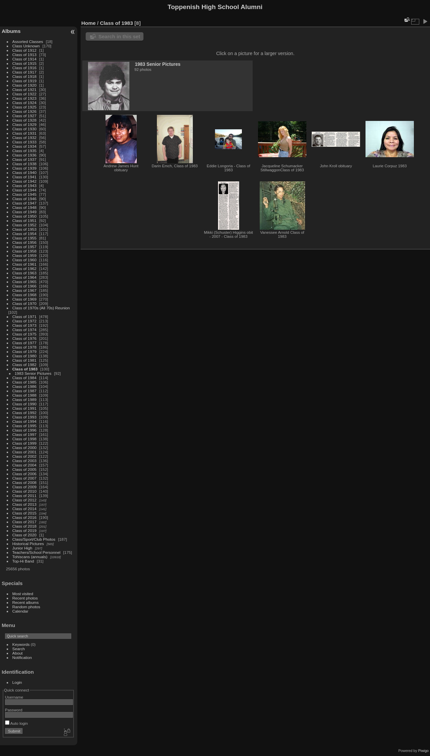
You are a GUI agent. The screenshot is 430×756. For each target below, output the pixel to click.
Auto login (16, 723)
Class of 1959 (24, 255)
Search (18, 649)
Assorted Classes (27, 41)
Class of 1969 (24, 299)
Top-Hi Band (23, 561)
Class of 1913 (24, 54)
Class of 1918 (24, 76)
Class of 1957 (24, 246)
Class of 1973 (24, 325)
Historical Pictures (28, 543)
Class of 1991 (24, 408)
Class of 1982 (24, 364)
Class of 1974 (24, 329)
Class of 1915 (24, 63)
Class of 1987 (24, 391)
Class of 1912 (24, 50)
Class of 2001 (24, 452)
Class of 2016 (24, 517)
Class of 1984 (24, 377)
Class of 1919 (24, 81)
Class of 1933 (24, 142)
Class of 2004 (24, 465)
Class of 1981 (24, 360)
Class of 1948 (24, 207)
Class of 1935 (24, 150)
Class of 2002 (24, 456)
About (17, 653)
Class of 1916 (24, 67)
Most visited (22, 593)
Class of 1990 (24, 404)
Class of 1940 (24, 172)
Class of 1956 (24, 242)
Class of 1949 (24, 212)
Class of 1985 (24, 382)
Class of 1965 (24, 281)
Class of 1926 (24, 111)
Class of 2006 (24, 474)
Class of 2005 (24, 469)
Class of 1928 (24, 120)
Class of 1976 (24, 338)
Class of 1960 (24, 260)
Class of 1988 (24, 395)
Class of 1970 (24, 303)
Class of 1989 (24, 399)
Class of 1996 (24, 430)
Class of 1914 (24, 59)
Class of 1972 (24, 321)
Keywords (21, 644)
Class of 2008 (24, 482)
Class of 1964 (24, 277)
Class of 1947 (24, 203)
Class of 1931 (24, 133)
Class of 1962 (24, 268)
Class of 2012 (24, 500)
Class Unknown (26, 46)
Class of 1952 (24, 225)
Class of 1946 (24, 198)
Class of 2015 (24, 513)
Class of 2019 (24, 530)
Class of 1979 (24, 351)
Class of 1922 (24, 94)
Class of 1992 (24, 412)
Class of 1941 (24, 177)
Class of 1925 (24, 107)
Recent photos (25, 598)
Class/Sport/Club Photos (33, 539)
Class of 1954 (24, 233)
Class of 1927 (24, 116)
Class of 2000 (24, 447)
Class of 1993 (24, 417)
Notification (22, 657)
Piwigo (423, 751)
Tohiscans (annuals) (30, 556)
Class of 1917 (24, 72)
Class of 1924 (24, 102)
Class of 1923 (24, 98)
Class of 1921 (24, 89)
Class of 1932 (24, 137)
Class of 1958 (24, 251)
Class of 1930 (24, 129)
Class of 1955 (24, 238)
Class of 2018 (24, 526)
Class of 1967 (24, 290)
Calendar (20, 611)
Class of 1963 (24, 273)
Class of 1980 (24, 356)
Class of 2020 (24, 535)
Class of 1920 (24, 85)
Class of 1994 (24, 421)
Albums (11, 31)
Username (14, 697)
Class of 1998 (24, 439)
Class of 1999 (24, 443)
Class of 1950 (24, 216)
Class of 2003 (24, 460)
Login (17, 682)
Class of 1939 (24, 168)
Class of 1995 (24, 426)
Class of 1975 (24, 334)
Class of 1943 (24, 185)
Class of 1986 (24, 386)
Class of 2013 (24, 504)
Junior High (22, 548)
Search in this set (119, 36)
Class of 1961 (24, 264)
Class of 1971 (24, 316)
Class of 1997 (24, 434)
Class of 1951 (24, 220)
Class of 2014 (24, 508)
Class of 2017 (24, 522)
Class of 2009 (24, 487)
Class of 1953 (24, 229)
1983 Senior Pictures (33, 373)
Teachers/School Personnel (36, 552)
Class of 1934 (24, 146)
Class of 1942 (24, 181)
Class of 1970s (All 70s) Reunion (41, 308)
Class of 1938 (24, 164)
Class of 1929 (24, 124)
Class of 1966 (24, 286)
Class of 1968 (24, 295)
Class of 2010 (24, 491)
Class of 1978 (24, 347)
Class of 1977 (24, 343)
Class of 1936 (24, 155)
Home (88, 23)
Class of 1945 (24, 194)
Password (14, 710)
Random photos (26, 607)
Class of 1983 (25, 369)
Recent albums (25, 602)
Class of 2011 (24, 495)
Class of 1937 (24, 159)
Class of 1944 (24, 190)
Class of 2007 (24, 478)
